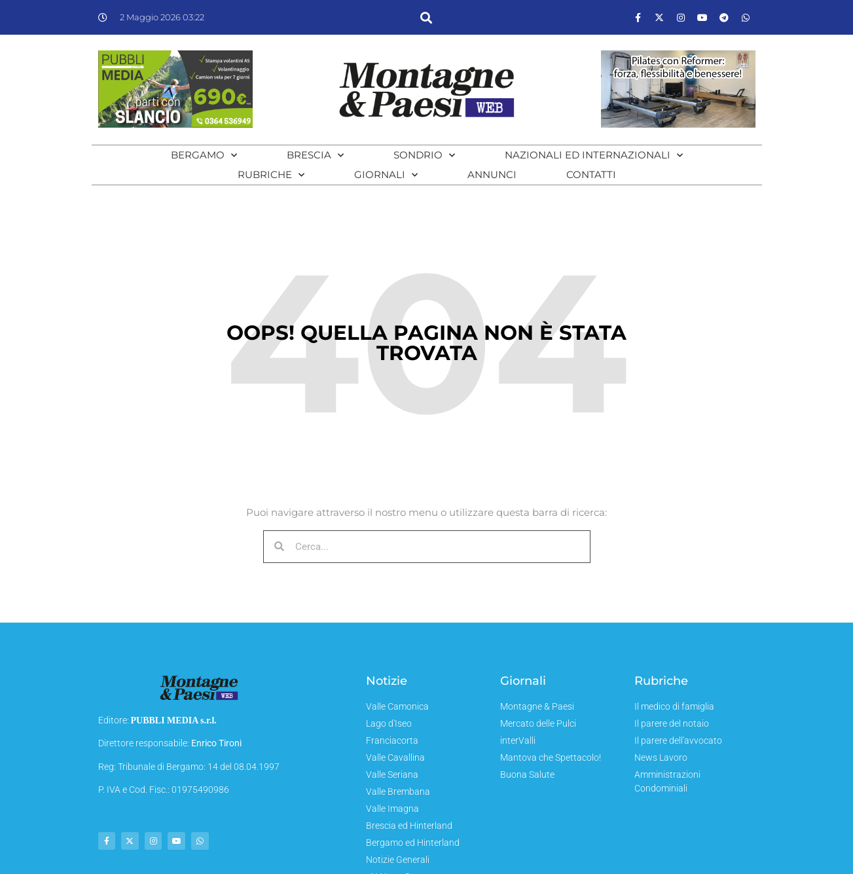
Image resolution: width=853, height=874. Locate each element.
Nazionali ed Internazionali (594, 155)
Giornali (386, 175)
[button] (426, 17)
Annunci (492, 174)
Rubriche (271, 175)
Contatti (591, 174)
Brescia (315, 155)
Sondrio (424, 155)
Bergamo (204, 155)
